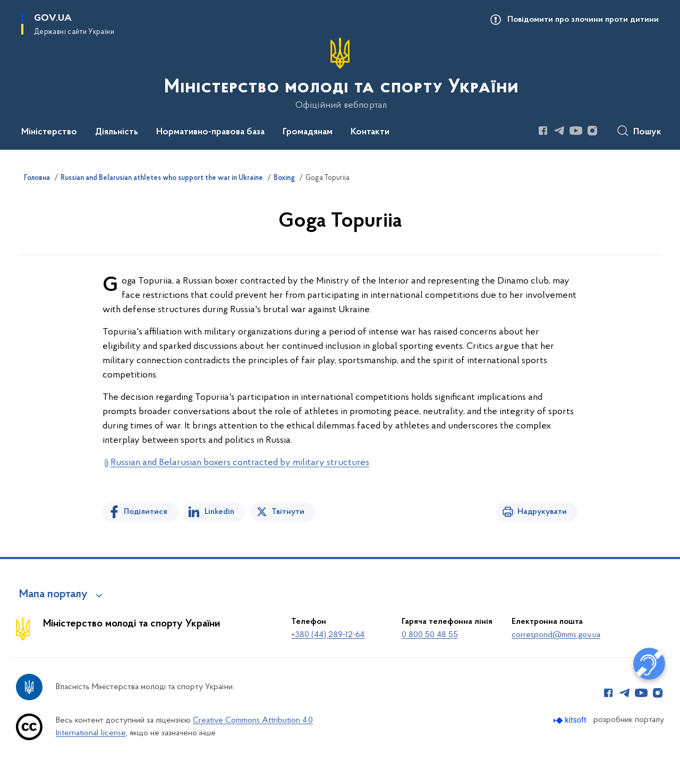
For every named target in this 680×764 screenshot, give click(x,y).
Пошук (647, 132)
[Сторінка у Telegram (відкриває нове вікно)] (559, 130)
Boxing (284, 178)
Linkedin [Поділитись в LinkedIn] (219, 512)
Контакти (370, 132)
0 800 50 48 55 (430, 635)
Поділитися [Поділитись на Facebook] (145, 512)
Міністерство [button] (49, 132)
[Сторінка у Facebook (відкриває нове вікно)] (543, 130)
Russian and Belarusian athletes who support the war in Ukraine (162, 178)
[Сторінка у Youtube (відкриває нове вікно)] (576, 130)
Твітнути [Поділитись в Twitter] (287, 512)
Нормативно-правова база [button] (210, 132)
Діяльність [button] (116, 132)
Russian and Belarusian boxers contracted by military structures (239, 463)
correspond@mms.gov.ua (556, 635)
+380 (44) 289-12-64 (327, 635)
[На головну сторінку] (340, 73)
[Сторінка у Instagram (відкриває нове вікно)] (592, 130)
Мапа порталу (53, 594)
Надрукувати (542, 512)
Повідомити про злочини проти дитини (583, 19)
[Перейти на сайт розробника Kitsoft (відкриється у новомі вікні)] (571, 720)
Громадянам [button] (308, 132)
